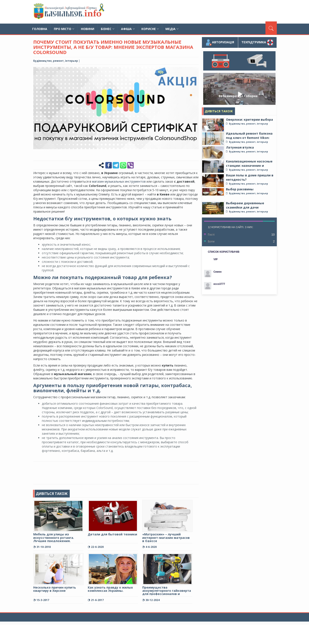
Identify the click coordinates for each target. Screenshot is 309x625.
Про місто (64, 29)
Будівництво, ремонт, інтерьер (55, 61)
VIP (216, 259)
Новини (87, 29)
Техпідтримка (257, 42)
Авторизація (220, 42)
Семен (218, 271)
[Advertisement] (199, 11)
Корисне (150, 29)
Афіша (128, 29)
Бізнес (107, 29)
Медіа (172, 29)
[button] (194, 70)
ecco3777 (219, 283)
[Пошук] (271, 27)
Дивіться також (219, 111)
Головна (39, 29)
